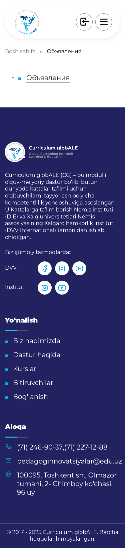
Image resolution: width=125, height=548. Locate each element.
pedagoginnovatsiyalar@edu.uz (69, 461)
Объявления (48, 78)
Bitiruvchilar (33, 383)
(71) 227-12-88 (86, 447)
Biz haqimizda (36, 341)
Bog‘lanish (30, 397)
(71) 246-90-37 (40, 447)
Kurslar (24, 369)
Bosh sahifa (20, 51)
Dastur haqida (37, 355)
